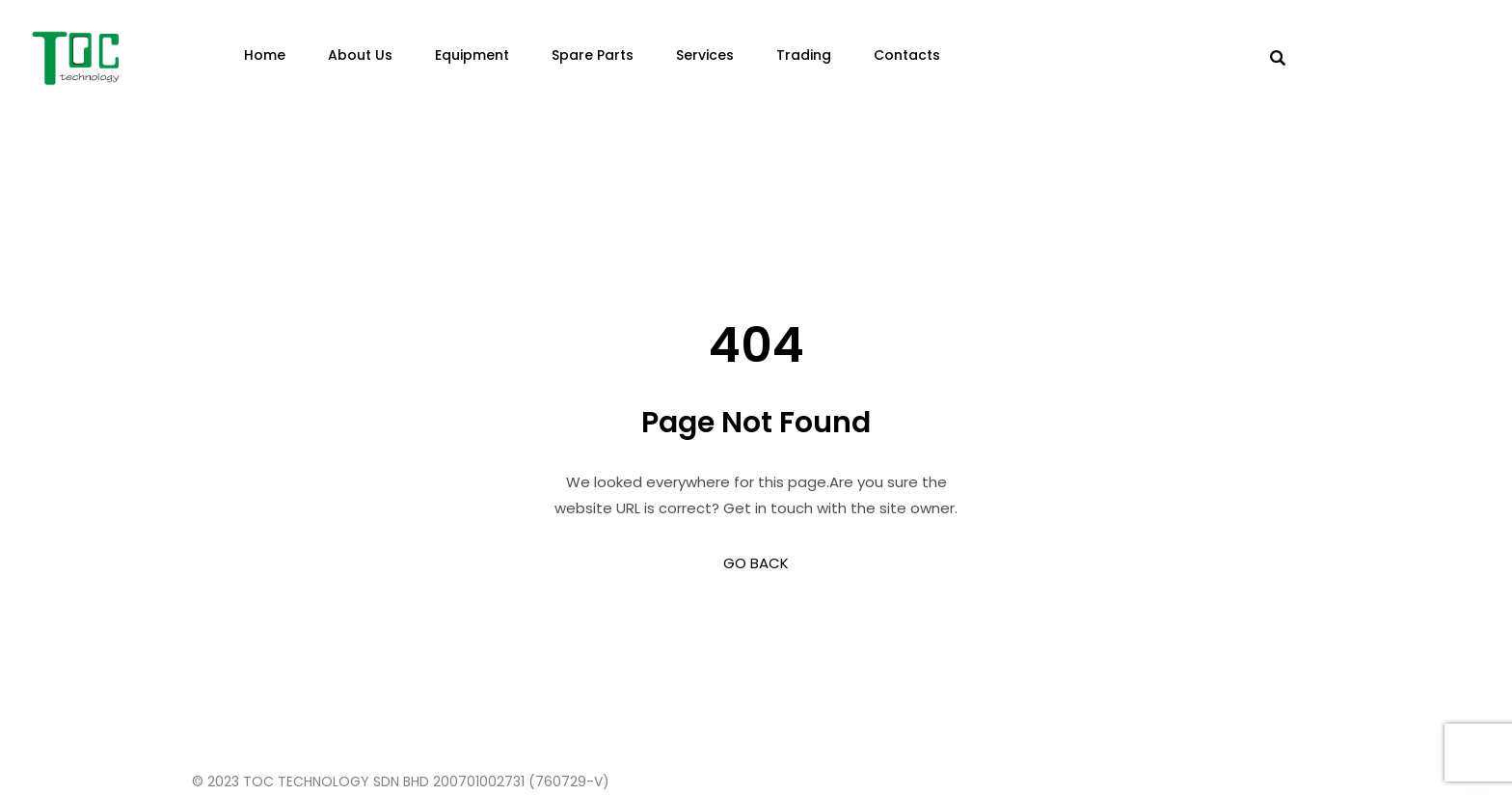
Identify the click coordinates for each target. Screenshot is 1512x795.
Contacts (907, 55)
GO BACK (756, 563)
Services (705, 55)
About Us (360, 55)
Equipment (472, 55)
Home (264, 55)
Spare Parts (593, 55)
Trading (803, 55)
